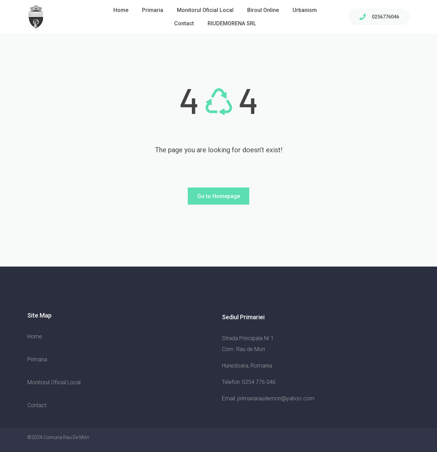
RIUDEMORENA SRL (232, 23)
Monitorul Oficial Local (205, 10)
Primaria (152, 10)
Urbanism (305, 10)
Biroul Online (263, 10)
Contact (184, 23)
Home (120, 10)
